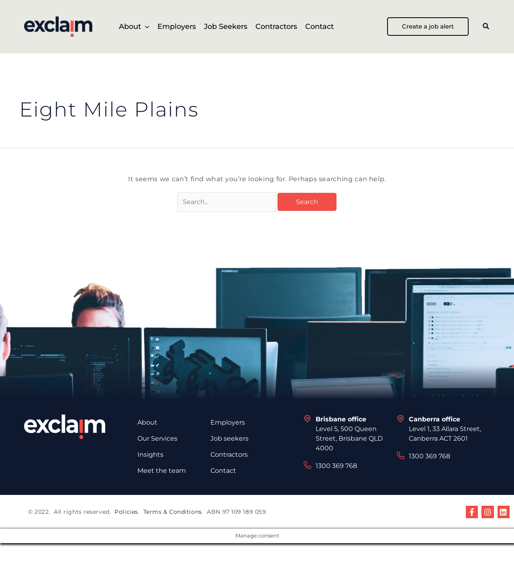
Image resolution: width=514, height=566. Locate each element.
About (147, 423)
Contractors (229, 455)
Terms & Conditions (172, 512)
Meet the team (161, 471)
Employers (227, 423)
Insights (150, 455)
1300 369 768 (336, 466)
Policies (126, 512)
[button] (145, 26)
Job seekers (229, 439)
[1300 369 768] (308, 466)
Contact (223, 471)
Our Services (157, 439)
